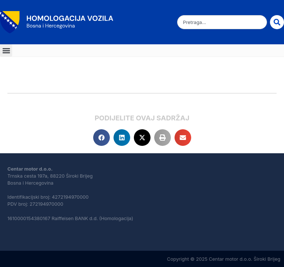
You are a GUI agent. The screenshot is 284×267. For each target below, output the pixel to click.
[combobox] (222, 22)
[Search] (277, 22)
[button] (6, 50)
